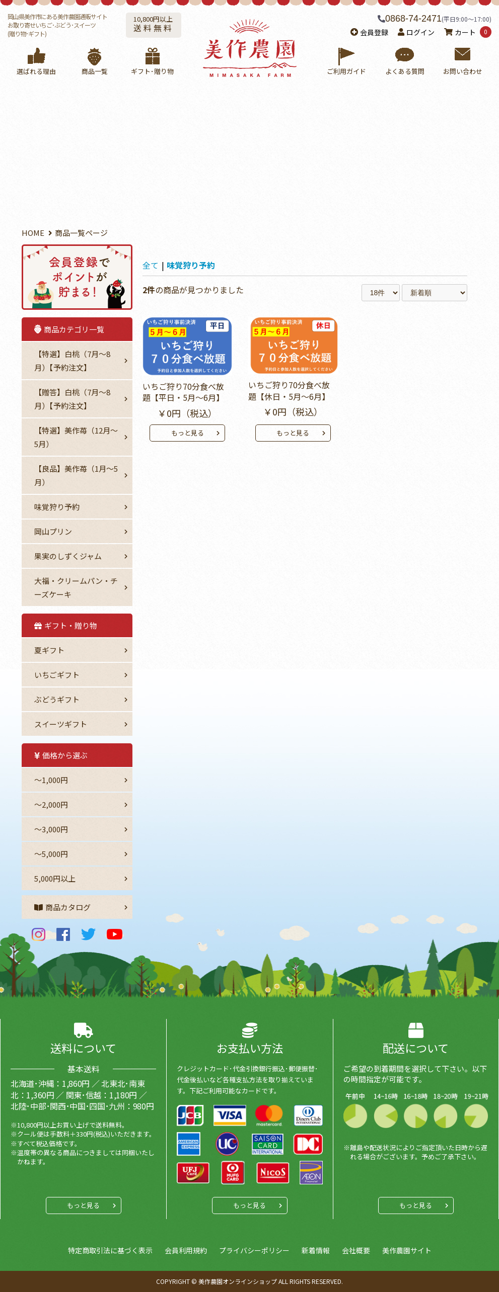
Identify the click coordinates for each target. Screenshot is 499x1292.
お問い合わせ (462, 62)
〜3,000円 (51, 829)
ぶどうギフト (57, 699)
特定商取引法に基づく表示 (110, 1250)
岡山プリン (53, 531)
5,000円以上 (55, 878)
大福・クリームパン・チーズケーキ (76, 587)
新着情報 (316, 1250)
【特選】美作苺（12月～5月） (76, 437)
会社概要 (356, 1250)
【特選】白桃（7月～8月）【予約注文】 (72, 361)
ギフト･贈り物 (152, 62)
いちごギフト (57, 674)
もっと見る (187, 433)
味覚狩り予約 (57, 506)
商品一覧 (94, 62)
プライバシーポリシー (254, 1250)
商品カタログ (62, 907)
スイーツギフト (60, 724)
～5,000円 (51, 853)
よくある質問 (405, 62)
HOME (33, 232)
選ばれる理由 (36, 62)
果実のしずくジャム (68, 556)
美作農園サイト (407, 1250)
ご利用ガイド (347, 62)
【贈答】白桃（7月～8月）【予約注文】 (72, 399)
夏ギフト (49, 650)
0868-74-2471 (413, 19)
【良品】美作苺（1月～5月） (76, 475)
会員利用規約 (186, 1250)
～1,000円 (51, 779)
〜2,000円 (51, 804)
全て (150, 265)
